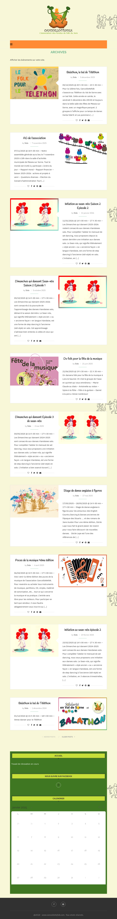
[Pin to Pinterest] (85, 120)
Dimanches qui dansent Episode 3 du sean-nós (34, 419)
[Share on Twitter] (82, 120)
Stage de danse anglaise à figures (83, 491)
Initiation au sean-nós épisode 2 (82, 630)
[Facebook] (58, 785)
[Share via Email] (89, 120)
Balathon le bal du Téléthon (34, 703)
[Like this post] (77, 120)
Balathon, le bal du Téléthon (83, 72)
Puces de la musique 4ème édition (34, 560)
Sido (75, 77)
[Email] (63, 904)
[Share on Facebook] (79, 120)
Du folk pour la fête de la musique (82, 359)
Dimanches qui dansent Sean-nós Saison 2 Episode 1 (34, 283)
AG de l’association (34, 138)
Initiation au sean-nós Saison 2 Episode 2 (83, 206)
